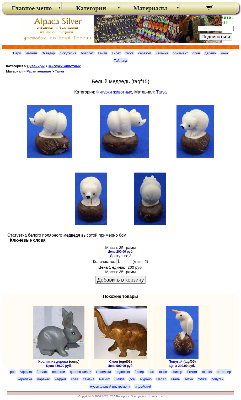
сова (74, 379)
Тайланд (120, 61)
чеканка (162, 53)
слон (196, 53)
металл (31, 53)
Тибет (116, 53)
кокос (162, 372)
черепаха (25, 379)
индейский (143, 386)
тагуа (129, 53)
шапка (207, 372)
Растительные (38, 71)
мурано (146, 379)
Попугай (176, 361)
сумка (202, 379)
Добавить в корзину (120, 280)
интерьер (224, 372)
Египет (192, 372)
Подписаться (215, 36)
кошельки (103, 372)
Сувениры (36, 66)
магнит (104, 379)
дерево (210, 53)
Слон (113, 361)
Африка (26, 372)
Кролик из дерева (53, 361)
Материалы (150, 8)
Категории (91, 8)
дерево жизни (80, 372)
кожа (224, 53)
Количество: (104, 261)
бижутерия (68, 53)
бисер (139, 372)
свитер (177, 372)
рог (12, 372)
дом (132, 379)
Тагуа (59, 71)
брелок (42, 372)
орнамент (180, 53)
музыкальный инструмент (110, 386)
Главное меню (32, 8)
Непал (161, 379)
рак (151, 372)
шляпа (119, 379)
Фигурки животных (65, 66)
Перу (17, 53)
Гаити (102, 53)
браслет (87, 53)
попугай (217, 379)
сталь (175, 379)
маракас (43, 379)
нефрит (60, 379)
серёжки (58, 372)
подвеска (123, 372)
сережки (144, 53)
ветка (188, 379)
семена (88, 379)
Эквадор (48, 53)
